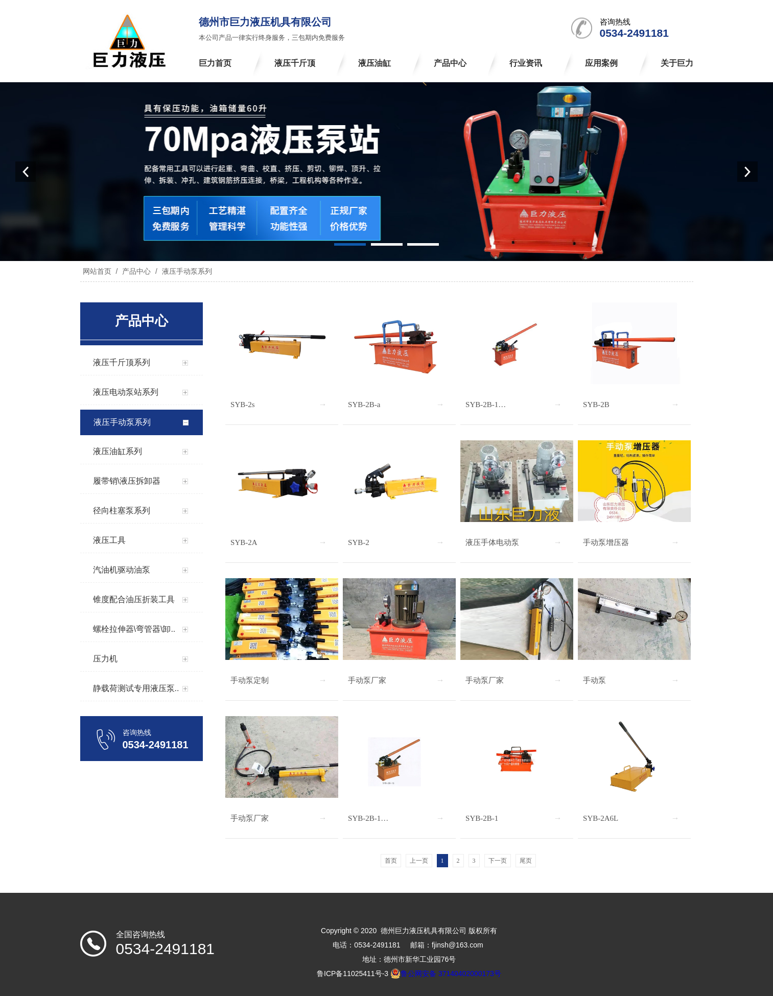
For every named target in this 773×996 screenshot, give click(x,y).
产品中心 (136, 271)
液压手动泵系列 (186, 271)
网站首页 (97, 271)
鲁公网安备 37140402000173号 (445, 973)
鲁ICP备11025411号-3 (352, 973)
